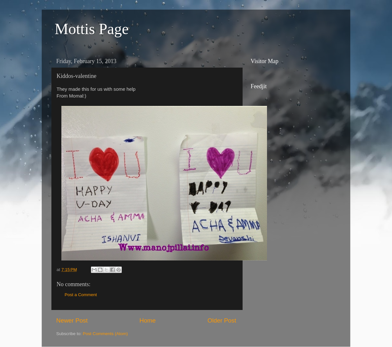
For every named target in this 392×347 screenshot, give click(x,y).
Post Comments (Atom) (105, 333)
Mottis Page (92, 28)
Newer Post (72, 320)
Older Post (222, 320)
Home (147, 320)
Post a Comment (81, 294)
